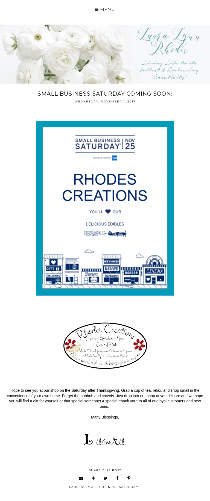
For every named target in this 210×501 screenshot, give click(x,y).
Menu (105, 9)
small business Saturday (112, 487)
